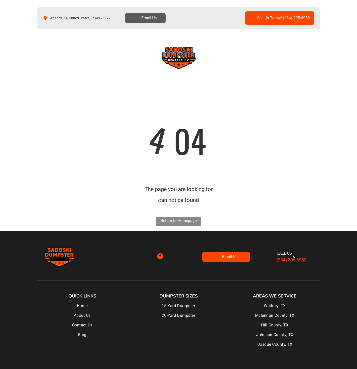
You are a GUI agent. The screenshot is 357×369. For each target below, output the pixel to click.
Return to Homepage (179, 220)
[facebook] (160, 256)
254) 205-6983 (292, 259)
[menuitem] (53, 57)
